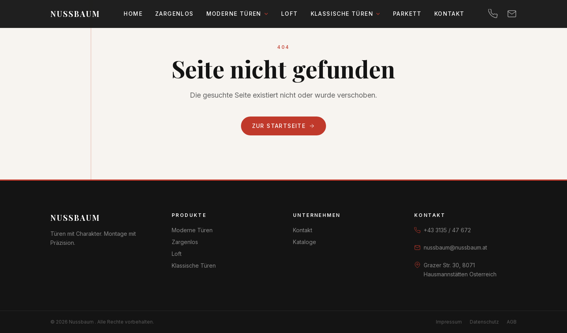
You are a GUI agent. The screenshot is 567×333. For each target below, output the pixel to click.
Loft (289, 13)
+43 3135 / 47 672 (447, 230)
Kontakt (449, 13)
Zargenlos (174, 13)
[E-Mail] (512, 13)
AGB (512, 322)
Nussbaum (75, 217)
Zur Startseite (283, 125)
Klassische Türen (345, 13)
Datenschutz (484, 322)
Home (133, 13)
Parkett (407, 13)
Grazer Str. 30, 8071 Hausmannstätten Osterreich (460, 270)
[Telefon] (493, 13)
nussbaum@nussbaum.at (455, 247)
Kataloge (304, 242)
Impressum (449, 322)
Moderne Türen (237, 13)
